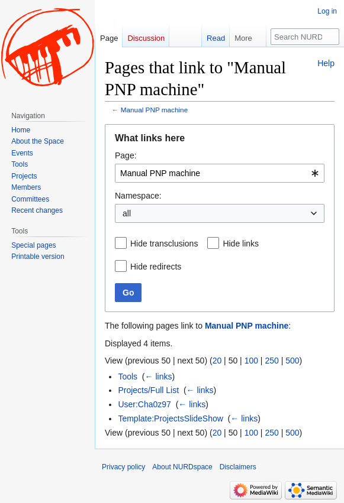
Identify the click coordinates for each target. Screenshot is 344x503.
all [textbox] (127, 213)
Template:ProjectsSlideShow (170, 418)
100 (251, 360)
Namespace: (138, 195)
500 (292, 360)
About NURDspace (182, 467)
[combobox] (219, 173)
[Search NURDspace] (305, 36)
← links (158, 376)
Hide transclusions (164, 243)
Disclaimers (238, 467)
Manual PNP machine (154, 109)
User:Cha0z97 (144, 404)
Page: (126, 155)
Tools (127, 376)
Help (326, 63)
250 (271, 360)
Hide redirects (155, 266)
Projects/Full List (148, 390)
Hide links (241, 243)
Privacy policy (123, 467)
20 (217, 360)
